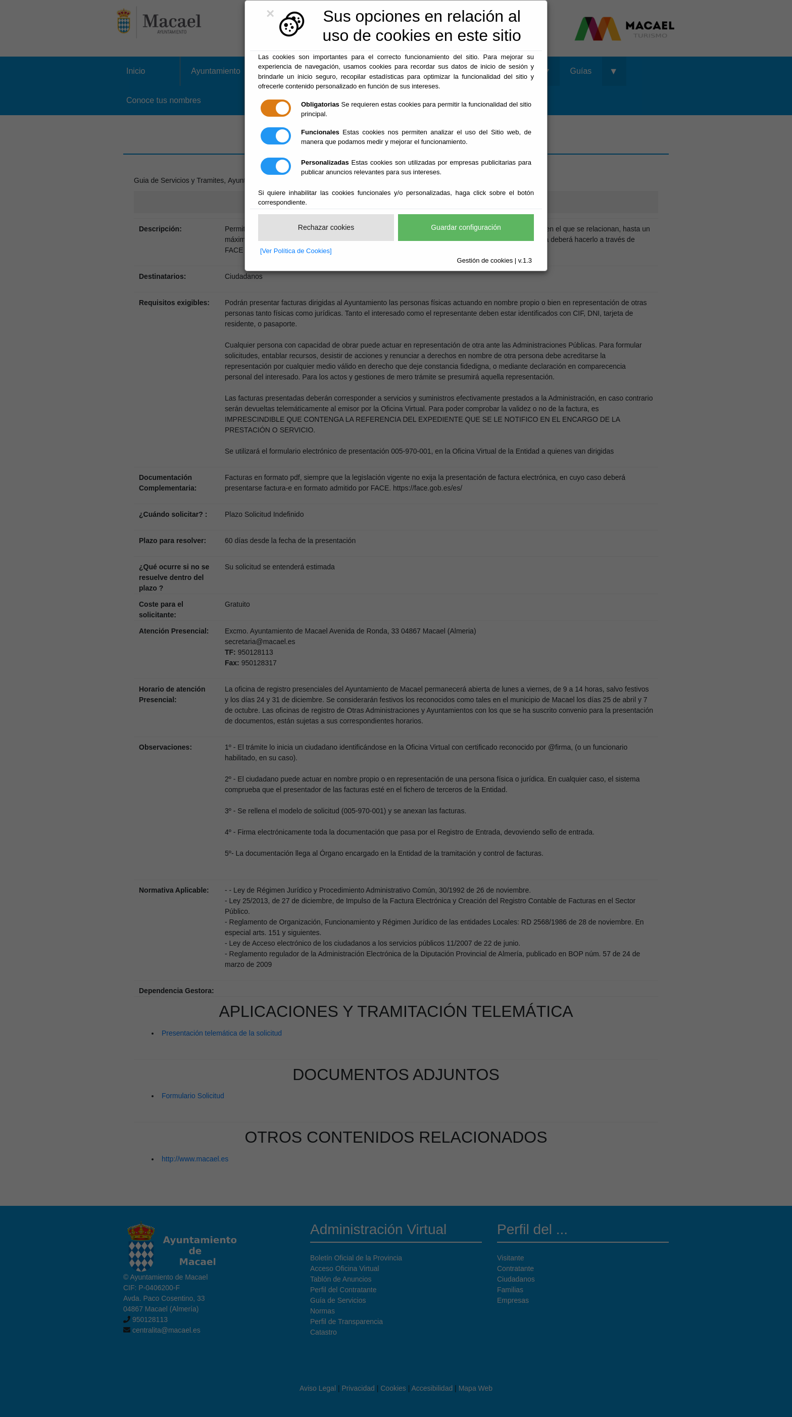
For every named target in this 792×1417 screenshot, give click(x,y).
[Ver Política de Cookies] (296, 251)
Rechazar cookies (326, 227)
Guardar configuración (466, 227)
